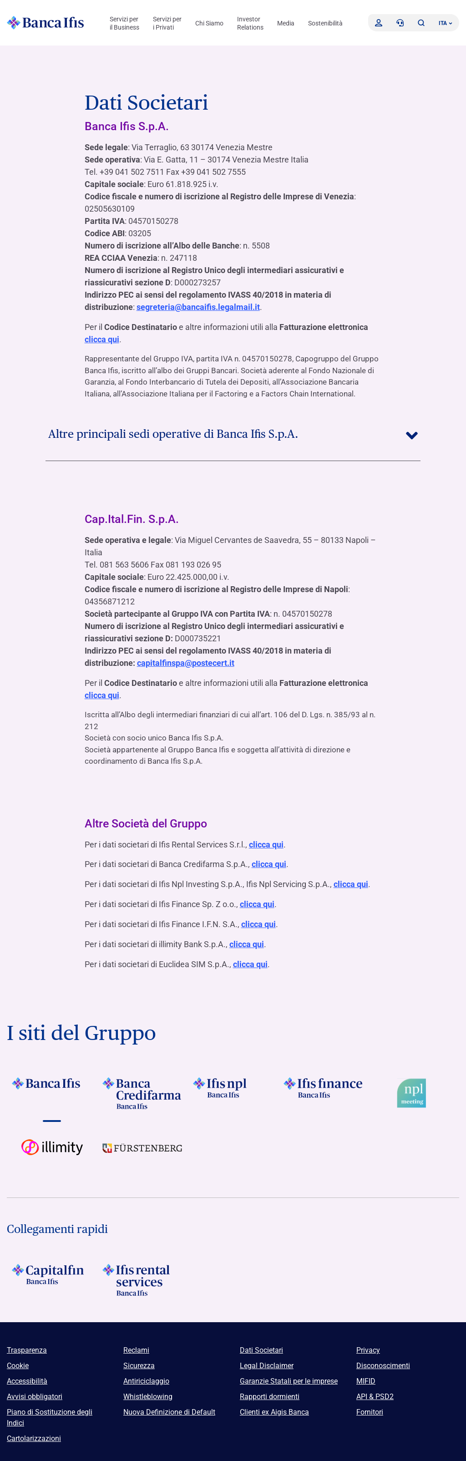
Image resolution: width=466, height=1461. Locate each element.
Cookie (18, 1361)
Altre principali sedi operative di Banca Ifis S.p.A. (232, 433)
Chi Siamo (209, 23)
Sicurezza (139, 1361)
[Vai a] (52, 1088)
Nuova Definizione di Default (169, 1407)
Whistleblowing (147, 1392)
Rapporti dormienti (269, 1392)
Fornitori (369, 1407)
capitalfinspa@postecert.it (185, 662)
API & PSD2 (375, 1392)
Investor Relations (250, 23)
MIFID (365, 1376)
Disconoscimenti (383, 1361)
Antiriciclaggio (146, 1376)
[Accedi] (378, 22)
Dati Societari (261, 1345)
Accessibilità (27, 1376)
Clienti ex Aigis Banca (274, 1407)
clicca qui (102, 339)
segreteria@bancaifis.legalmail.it (198, 307)
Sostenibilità (325, 23)
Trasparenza (27, 1345)
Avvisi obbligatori (34, 1392)
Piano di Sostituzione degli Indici (49, 1413)
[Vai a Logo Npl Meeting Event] (414, 1088)
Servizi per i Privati (167, 23)
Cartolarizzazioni (34, 1434)
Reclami (136, 1345)
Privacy (368, 1345)
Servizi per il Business (124, 23)
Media (285, 23)
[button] (421, 22)
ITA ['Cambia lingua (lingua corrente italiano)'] (445, 23)
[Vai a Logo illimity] (52, 1150)
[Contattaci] (400, 22)
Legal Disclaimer (267, 1361)
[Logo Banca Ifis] (45, 23)
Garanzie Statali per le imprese (289, 1376)
